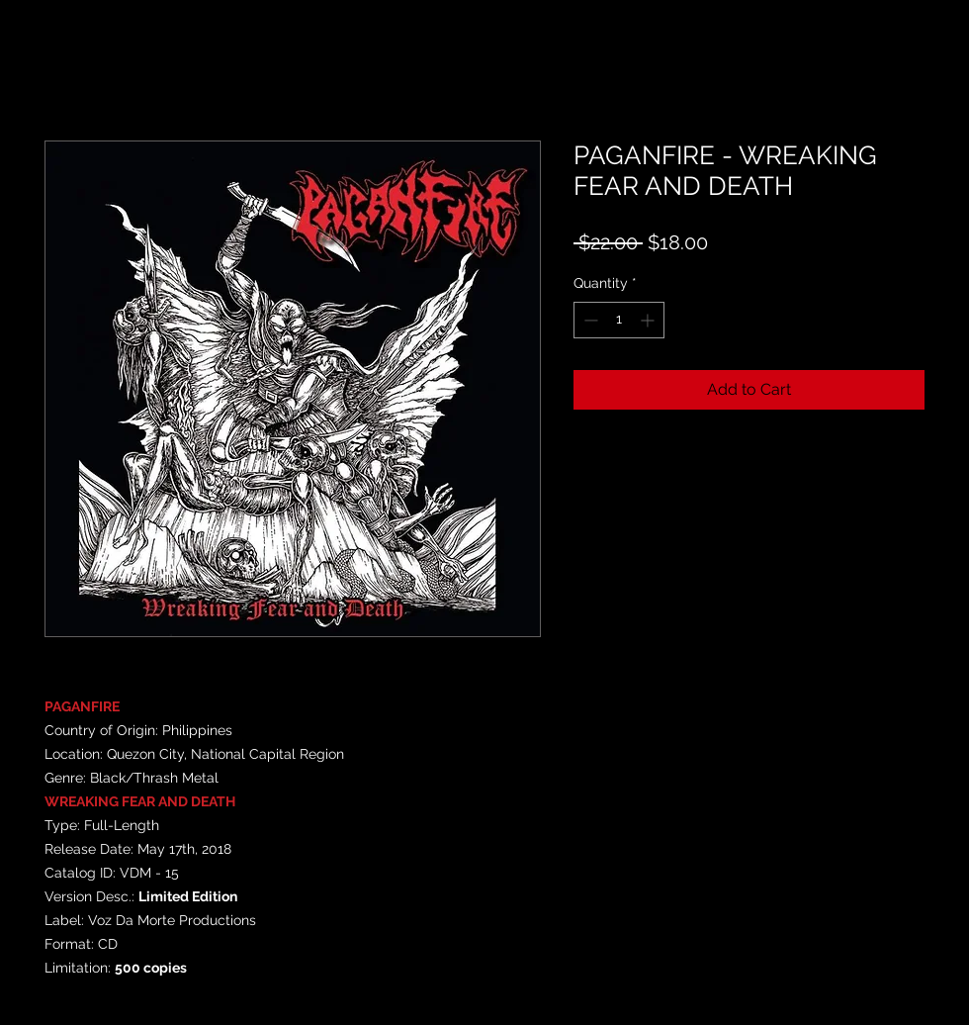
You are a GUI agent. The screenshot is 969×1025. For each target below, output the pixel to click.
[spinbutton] (619, 320)
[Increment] (649, 320)
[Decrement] (588, 320)
